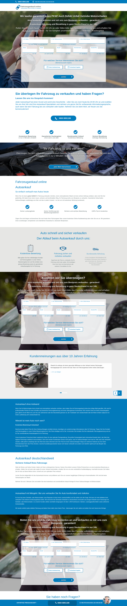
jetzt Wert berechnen (62, 175)
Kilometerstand (77, 47)
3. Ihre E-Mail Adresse (85, 39)
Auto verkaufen (96, 8)
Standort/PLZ (94, 47)
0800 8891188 (63, 603)
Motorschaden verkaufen (84, 8)
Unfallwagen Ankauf (70, 8)
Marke (24, 47)
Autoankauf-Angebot (75, 67)
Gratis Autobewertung (54, 67)
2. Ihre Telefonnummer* (56, 39)
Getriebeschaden (106, 8)
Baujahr (59, 47)
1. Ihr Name (26, 39)
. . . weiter (62, 77)
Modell (41, 47)
